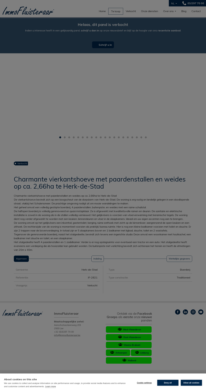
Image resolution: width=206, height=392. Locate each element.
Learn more (50, 386)
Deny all (168, 383)
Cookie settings (144, 383)
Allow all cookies (191, 383)
